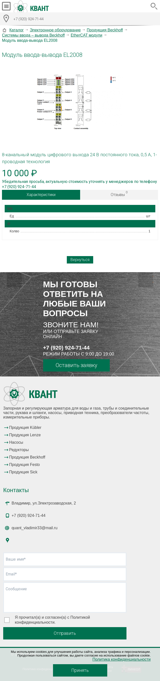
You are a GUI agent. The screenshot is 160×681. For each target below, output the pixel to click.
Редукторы (19, 450)
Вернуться (80, 259)
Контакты (16, 490)
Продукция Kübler (25, 427)
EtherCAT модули (86, 35)
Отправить (65, 633)
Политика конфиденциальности (121, 659)
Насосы (16, 442)
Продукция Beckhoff (105, 30)
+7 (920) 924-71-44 (66, 348)
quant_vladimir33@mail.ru (34, 528)
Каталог (16, 30)
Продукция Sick (23, 472)
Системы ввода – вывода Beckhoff (33, 35)
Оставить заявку (76, 365)
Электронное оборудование (55, 30)
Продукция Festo (24, 464)
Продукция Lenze (25, 435)
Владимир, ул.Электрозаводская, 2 (44, 503)
